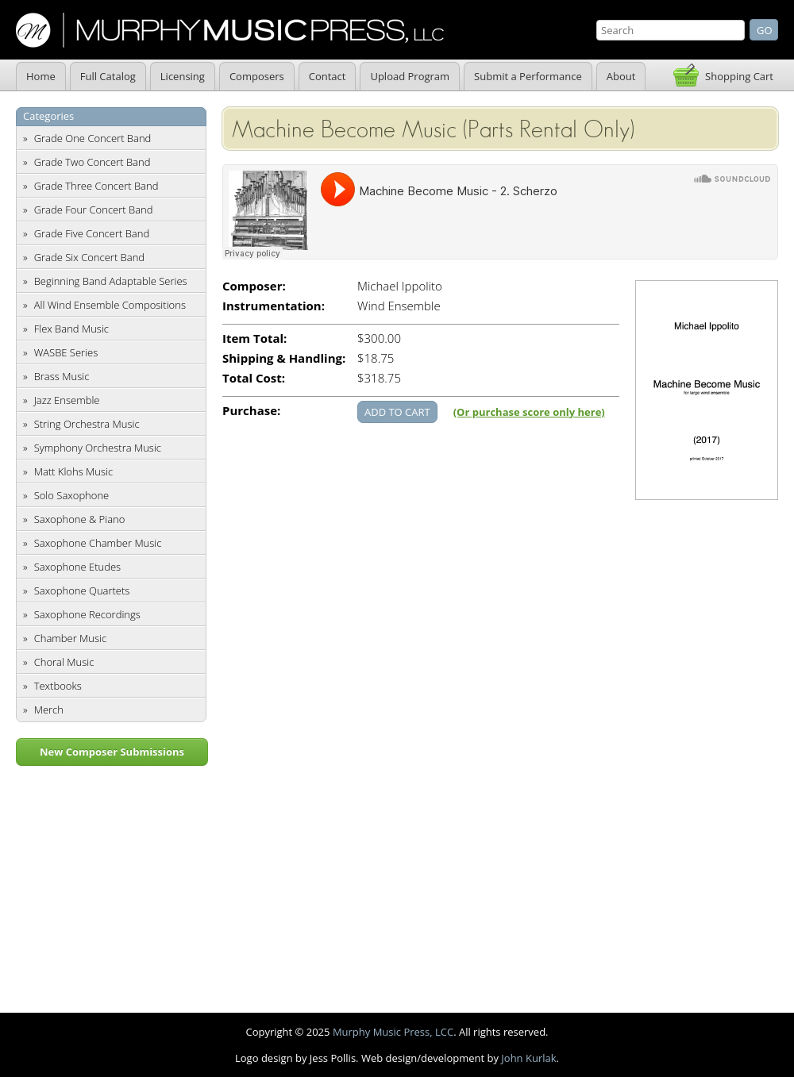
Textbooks (58, 686)
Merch (49, 709)
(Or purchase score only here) (529, 412)
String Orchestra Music (87, 424)
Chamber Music (70, 638)
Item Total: (254, 338)
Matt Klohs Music (73, 471)
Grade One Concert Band (93, 138)
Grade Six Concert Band (89, 257)
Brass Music (62, 376)
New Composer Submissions (112, 751)
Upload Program (409, 76)
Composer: (254, 286)
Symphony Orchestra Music (97, 447)
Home (41, 76)
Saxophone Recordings (87, 614)
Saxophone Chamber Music (98, 543)
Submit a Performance (528, 76)
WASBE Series (66, 352)
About (621, 76)
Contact (327, 76)
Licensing (182, 76)
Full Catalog (108, 76)
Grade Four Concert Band (93, 209)
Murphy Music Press (230, 30)
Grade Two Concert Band (92, 162)
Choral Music (64, 662)
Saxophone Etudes (77, 567)
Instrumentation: (273, 306)
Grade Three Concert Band (96, 186)
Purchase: (251, 411)
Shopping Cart (739, 76)
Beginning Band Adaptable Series (110, 281)
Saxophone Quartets (82, 590)
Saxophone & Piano (79, 519)
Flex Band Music (71, 328)
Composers (256, 76)
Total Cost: (253, 378)
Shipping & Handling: (283, 358)
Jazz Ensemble (67, 400)
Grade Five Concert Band (91, 233)
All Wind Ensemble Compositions (110, 305)
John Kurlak (528, 1058)
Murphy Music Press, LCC (393, 1032)
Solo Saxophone (72, 495)
